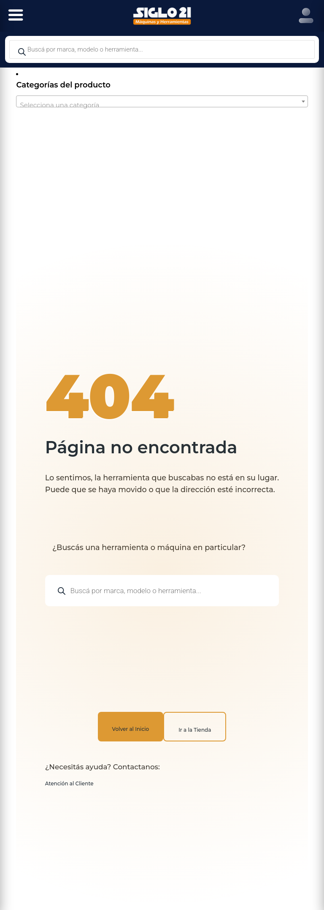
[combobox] (162, 101)
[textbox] (161, 105)
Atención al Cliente (69, 783)
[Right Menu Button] (306, 15)
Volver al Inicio (130, 729)
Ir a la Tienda (194, 730)
